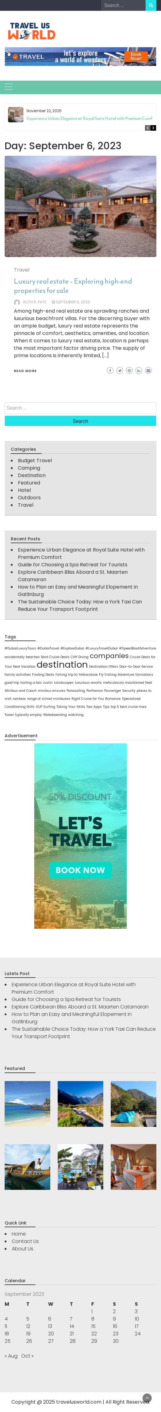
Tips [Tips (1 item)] (106, 706)
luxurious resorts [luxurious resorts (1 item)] (88, 682)
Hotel (24, 490)
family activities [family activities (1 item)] (18, 674)
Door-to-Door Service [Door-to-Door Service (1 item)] (136, 666)
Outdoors (29, 497)
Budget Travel (35, 460)
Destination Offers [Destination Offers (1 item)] (103, 666)
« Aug (11, 1355)
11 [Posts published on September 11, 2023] (6, 1326)
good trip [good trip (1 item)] (12, 682)
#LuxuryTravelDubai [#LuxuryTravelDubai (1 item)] (101, 648)
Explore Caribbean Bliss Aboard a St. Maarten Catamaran (80, 1006)
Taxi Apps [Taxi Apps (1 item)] (94, 706)
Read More (25, 370)
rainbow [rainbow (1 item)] (19, 698)
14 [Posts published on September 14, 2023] (72, 1326)
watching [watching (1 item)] (76, 714)
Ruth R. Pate (34, 302)
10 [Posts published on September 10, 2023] (137, 1318)
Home (19, 1233)
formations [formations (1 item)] (144, 674)
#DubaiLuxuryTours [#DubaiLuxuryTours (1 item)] (20, 648)
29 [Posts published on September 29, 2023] (94, 1341)
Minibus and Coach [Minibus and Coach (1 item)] (21, 690)
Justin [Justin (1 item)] (48, 682)
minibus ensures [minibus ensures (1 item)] (51, 690)
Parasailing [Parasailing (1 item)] (76, 690)
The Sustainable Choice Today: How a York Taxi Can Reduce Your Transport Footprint (80, 605)
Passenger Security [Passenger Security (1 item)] (119, 690)
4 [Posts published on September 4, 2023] (6, 1318)
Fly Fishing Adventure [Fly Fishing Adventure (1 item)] (116, 674)
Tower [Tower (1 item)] (9, 714)
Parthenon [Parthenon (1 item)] (94, 690)
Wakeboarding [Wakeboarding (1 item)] (55, 714)
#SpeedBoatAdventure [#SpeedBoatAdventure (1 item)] (137, 648)
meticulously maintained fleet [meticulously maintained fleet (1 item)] (127, 682)
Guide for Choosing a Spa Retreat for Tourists (72, 564)
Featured (29, 482)
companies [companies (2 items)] (109, 656)
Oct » (27, 1355)
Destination (32, 475)
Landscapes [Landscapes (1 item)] (64, 682)
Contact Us (25, 1241)
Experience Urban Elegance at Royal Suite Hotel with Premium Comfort (93, 118)
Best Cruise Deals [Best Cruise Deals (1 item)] (55, 657)
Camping (29, 467)
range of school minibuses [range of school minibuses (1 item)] (48, 698)
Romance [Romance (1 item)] (113, 698)
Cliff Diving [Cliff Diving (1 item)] (80, 657)
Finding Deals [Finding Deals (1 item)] (43, 674)
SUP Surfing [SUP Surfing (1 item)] (45, 706)
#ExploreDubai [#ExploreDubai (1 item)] (72, 648)
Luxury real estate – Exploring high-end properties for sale (73, 286)
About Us (22, 1248)
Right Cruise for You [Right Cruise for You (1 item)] (88, 698)
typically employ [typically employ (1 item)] (28, 714)
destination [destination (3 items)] (62, 664)
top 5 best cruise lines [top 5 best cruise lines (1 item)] (129, 706)
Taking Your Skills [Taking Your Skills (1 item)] (70, 706)
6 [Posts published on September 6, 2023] (49, 1318)
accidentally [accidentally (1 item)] (15, 657)
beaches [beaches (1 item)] (33, 657)
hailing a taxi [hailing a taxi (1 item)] (31, 682)
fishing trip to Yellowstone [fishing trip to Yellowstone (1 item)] (77, 674)
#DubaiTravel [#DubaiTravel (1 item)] (48, 648)
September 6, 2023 (73, 302)
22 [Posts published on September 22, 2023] (94, 1333)
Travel (21, 269)
